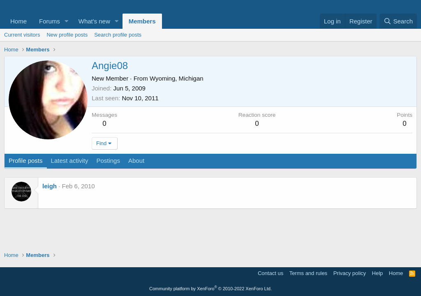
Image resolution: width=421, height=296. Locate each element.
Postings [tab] (108, 160)
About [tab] (136, 160)
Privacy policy (349, 273)
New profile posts (67, 35)
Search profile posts (117, 35)
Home (18, 21)
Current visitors (22, 35)
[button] (66, 21)
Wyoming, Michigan (177, 78)
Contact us (270, 273)
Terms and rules (308, 273)
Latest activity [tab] (69, 160)
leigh (49, 186)
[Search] (398, 21)
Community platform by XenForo (210, 288)
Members (142, 21)
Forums (49, 21)
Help (377, 273)
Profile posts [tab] (26, 160)
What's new (94, 21)
